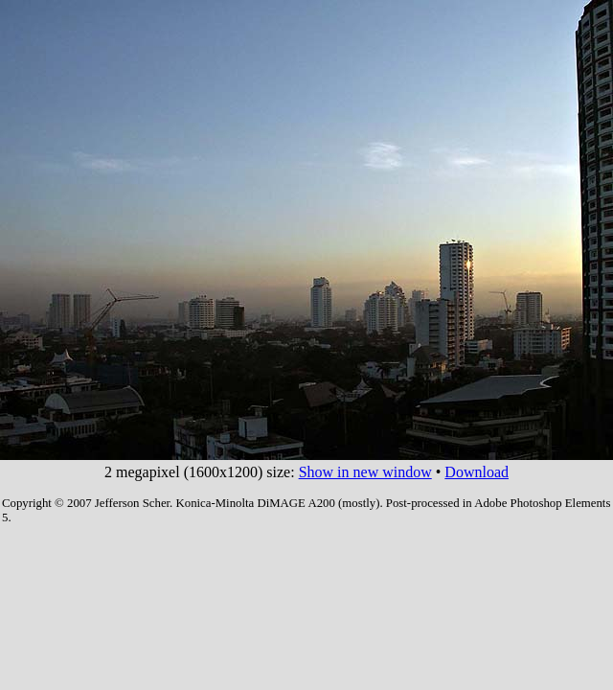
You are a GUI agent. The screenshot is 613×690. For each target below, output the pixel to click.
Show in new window (365, 472)
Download (476, 472)
